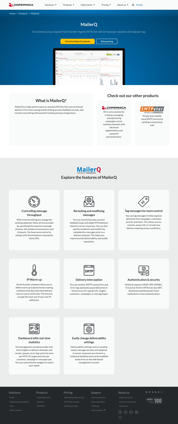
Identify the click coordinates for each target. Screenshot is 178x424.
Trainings (95, 406)
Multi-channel (16, 410)
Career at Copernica (127, 402)
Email (12, 397)
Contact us (123, 406)
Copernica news (126, 397)
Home (12, 13)
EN (140, 4)
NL (137, 4)
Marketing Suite (43, 397)
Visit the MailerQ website (77, 41)
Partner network (98, 397)
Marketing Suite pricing (74, 397)
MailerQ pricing (71, 406)
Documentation (98, 402)
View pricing (107, 41)
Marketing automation (19, 402)
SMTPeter (41, 406)
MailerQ (35, 13)
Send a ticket (98, 410)
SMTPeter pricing (71, 402)
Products (23, 13)
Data (12, 406)
